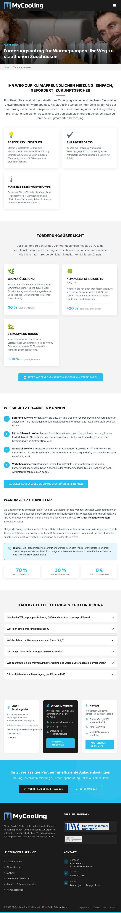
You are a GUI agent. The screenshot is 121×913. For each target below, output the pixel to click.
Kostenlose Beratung (98, 744)
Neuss (11, 737)
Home (7, 67)
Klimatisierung (12, 867)
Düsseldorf (13, 733)
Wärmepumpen (13, 861)
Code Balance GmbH (58, 907)
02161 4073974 (97, 727)
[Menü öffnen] (114, 5)
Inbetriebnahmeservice (59, 722)
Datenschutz (100, 907)
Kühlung (9, 873)
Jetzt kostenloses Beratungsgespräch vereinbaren (60, 377)
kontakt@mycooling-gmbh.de (100, 733)
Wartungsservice (56, 726)
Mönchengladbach (14, 729)
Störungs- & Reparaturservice (56, 732)
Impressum (84, 907)
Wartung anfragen (58, 743)
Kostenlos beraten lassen (43, 789)
